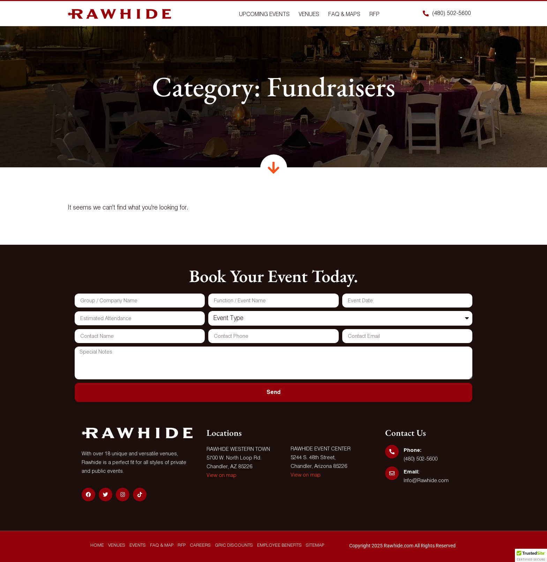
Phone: (412, 450)
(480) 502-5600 (420, 459)
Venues (309, 14)
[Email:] (392, 473)
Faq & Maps (344, 14)
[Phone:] (392, 451)
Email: (411, 471)
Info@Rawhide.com (426, 480)
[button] (531, 555)
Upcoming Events (264, 14)
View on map (222, 475)
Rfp (374, 14)
